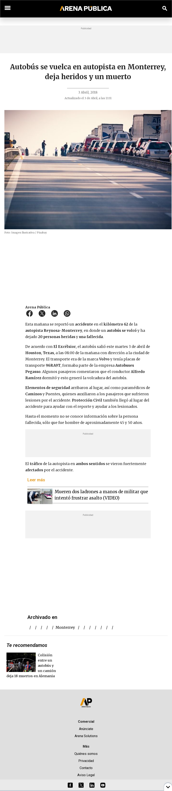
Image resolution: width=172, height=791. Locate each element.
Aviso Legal (86, 775)
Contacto (86, 768)
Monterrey (65, 627)
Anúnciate (86, 729)
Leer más (36, 479)
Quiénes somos (86, 754)
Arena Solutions (86, 736)
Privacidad (86, 761)
